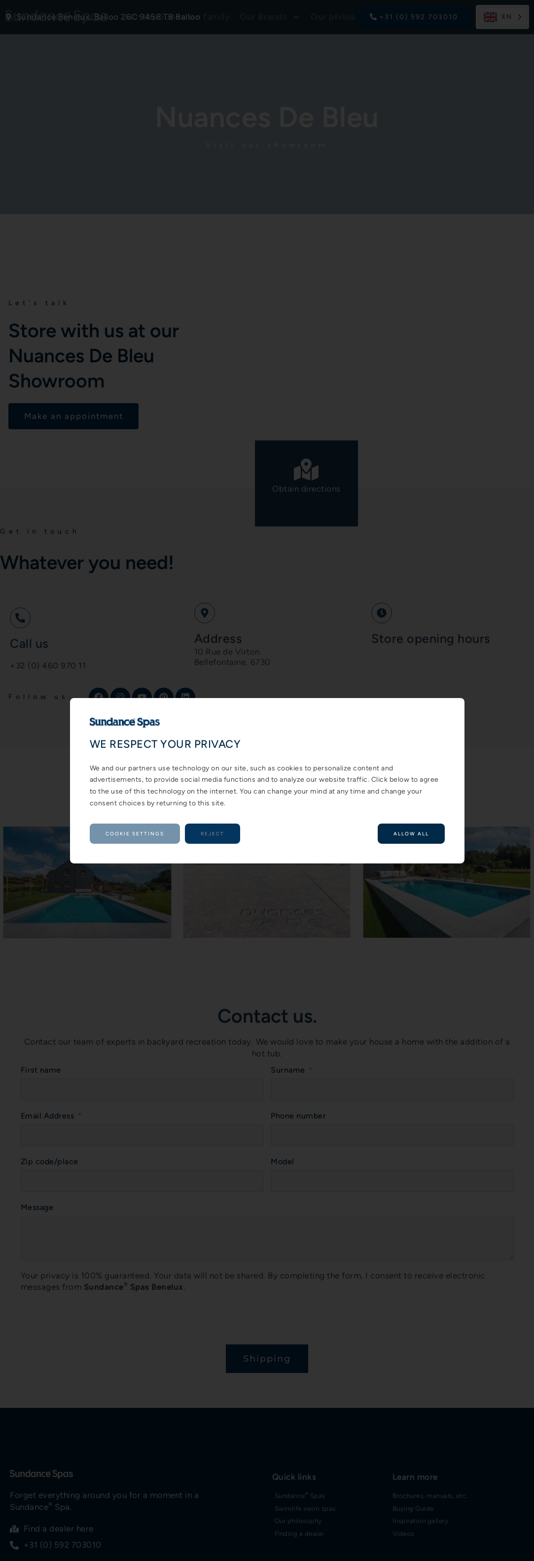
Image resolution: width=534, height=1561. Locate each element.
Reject (212, 833)
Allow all (411, 833)
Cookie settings (135, 833)
